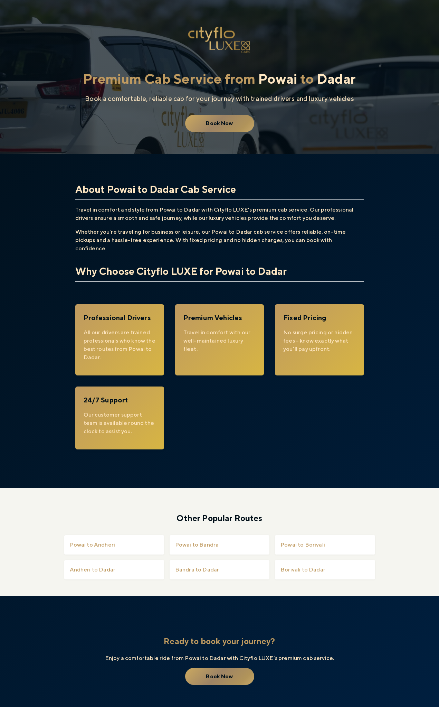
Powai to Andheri (92, 544)
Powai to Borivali (302, 544)
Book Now (219, 123)
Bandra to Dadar (197, 569)
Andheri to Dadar (93, 569)
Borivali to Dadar (302, 569)
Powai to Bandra (197, 544)
